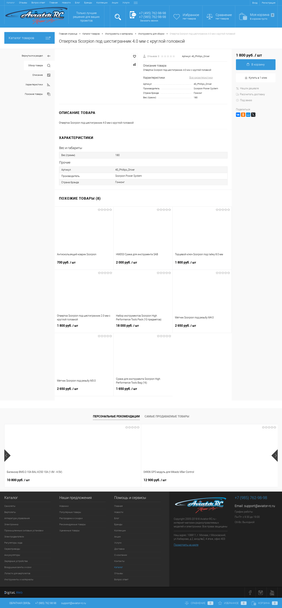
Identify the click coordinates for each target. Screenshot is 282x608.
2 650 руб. (202, 328)
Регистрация (268, 2)
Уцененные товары (69, 530)
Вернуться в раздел (36, 56)
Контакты (126, 2)
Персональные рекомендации (116, 416)
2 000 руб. (143, 264)
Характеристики (38, 84)
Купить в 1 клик (256, 77)
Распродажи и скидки (71, 518)
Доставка (96, 2)
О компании (111, 2)
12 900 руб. (73, 480)
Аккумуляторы (12, 555)
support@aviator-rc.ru (259, 506)
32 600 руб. (127, 480)
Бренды (45, 2)
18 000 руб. (143, 328)
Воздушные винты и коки (17, 567)
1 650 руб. (143, 391)
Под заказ (244, 100)
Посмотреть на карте (186, 544)
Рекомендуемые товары (72, 524)
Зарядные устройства (16, 561)
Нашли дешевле (247, 88)
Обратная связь (17, 603)
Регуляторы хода (13, 542)
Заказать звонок (149, 20)
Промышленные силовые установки (23, 530)
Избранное (191, 15)
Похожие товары (37, 94)
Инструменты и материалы (18, 579)
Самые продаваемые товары (167, 416)
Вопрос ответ (121, 579)
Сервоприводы (12, 549)
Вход (254, 2)
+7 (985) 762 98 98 (45, 603)
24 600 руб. (182, 480)
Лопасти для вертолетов (17, 573)
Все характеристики (201, 77)
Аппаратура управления (17, 518)
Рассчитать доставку (250, 94)
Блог (34, 2)
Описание (41, 75)
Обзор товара (39, 65)
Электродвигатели (14, 536)
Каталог (118, 567)
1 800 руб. (202, 264)
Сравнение (224, 15)
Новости (23, 2)
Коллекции (59, 2)
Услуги (83, 2)
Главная (11, 2)
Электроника (11, 524)
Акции (72, 2)
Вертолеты (10, 512)
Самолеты (9, 506)
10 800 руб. (18, 480)
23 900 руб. (237, 480)
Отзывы (118, 573)
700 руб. (84, 264)
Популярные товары (70, 512)
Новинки (64, 506)
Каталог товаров (29, 38)
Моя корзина (262, 15)
